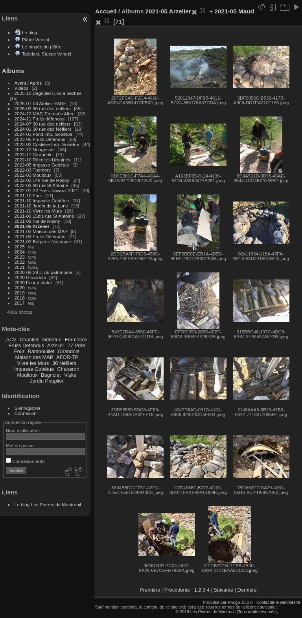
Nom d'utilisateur (23, 430)
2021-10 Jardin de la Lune (41, 205)
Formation (76, 339)
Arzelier (55, 345)
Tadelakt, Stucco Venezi (46, 53)
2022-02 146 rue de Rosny (42, 180)
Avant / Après (28, 82)
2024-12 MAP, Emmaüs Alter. (45, 113)
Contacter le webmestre (278, 602)
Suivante (223, 590)
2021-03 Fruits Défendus (40, 236)
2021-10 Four (28, 195)
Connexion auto (25, 461)
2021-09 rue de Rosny (37, 221)
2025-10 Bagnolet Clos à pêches (48, 93)
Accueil (106, 11)
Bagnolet (51, 375)
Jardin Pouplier (46, 381)
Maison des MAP (34, 357)
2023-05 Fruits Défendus (40, 139)
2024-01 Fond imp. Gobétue (43, 134)
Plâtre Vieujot (36, 39)
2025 (20, 246)
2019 (20, 292)
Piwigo (234, 602)
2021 (20, 267)
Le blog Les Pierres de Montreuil (48, 504)
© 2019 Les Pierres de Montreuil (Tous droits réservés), (226, 611)
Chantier (29, 339)
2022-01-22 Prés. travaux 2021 (46, 190)
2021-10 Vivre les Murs (38, 210)
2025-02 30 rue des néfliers (43, 108)
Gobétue (51, 339)
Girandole (69, 351)
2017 (20, 302)
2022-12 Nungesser (35, 149)
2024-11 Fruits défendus (40, 118)
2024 (20, 251)
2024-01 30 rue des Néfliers (44, 128)
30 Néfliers (64, 363)
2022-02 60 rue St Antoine (41, 185)
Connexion (26, 413)
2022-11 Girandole (34, 154)
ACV (11, 339)
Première (150, 590)
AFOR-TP (67, 357)
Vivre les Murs (33, 363)
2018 (20, 297)
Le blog (29, 32)
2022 (20, 262)
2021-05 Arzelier (32, 226)
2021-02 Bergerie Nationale (43, 241)
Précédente (177, 590)
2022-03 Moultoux (33, 175)
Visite (70, 375)
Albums (13, 70)
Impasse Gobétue (34, 369)
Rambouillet (41, 351)
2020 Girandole (30, 277)
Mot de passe (20, 445)
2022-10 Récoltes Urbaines (43, 159)
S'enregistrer (28, 408)
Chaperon (68, 369)
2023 (20, 256)
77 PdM (76, 345)
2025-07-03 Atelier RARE (40, 103)
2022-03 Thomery (33, 169)
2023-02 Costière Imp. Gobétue (47, 144)
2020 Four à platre (33, 282)
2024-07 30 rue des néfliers (43, 123)
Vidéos (22, 88)
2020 (20, 287)
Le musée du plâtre (42, 46)
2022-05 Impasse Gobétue (42, 164)
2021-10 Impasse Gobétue (42, 200)
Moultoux (27, 375)
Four (19, 351)
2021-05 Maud (234, 11)
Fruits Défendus (26, 345)
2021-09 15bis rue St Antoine (44, 215)
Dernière (247, 590)
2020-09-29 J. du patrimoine (43, 272)
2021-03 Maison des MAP (41, 231)
